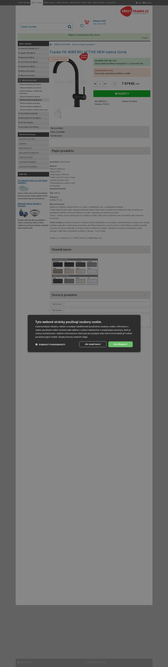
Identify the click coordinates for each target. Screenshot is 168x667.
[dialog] (84, 333)
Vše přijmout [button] (120, 344)
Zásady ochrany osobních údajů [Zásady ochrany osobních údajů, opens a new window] (74, 336)
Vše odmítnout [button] (91, 344)
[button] (50, 344)
